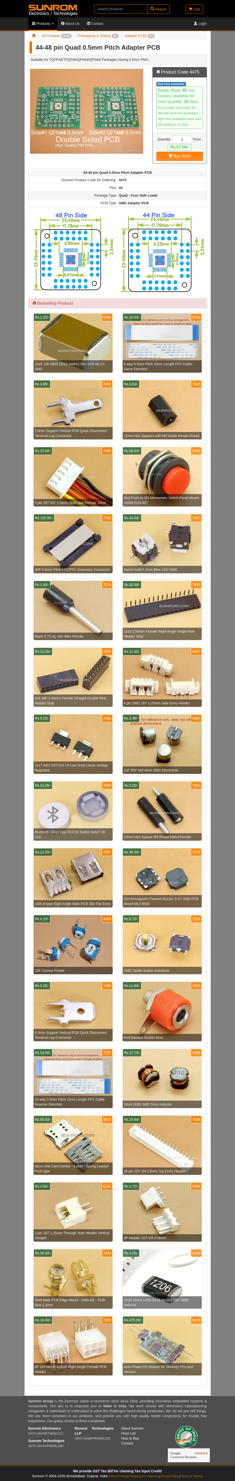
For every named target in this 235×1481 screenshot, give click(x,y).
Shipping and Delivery (143, 1476)
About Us (70, 24)
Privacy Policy (169, 1476)
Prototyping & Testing (98, 36)
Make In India (114, 1406)
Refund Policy (117, 1476)
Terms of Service (192, 1476)
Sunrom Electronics (44, 1428)
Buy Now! (179, 156)
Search (158, 9)
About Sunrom (132, 1428)
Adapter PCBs (140, 36)
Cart (194, 9)
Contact (95, 24)
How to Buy (130, 1438)
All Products (56, 36)
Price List (128, 1433)
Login (200, 24)
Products (43, 24)
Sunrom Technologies (46, 1441)
